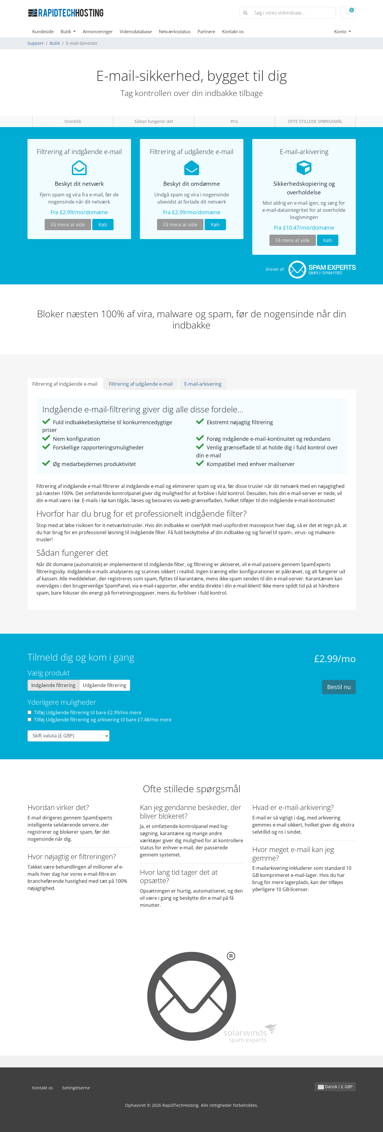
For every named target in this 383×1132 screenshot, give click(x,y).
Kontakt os (233, 31)
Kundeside (43, 31)
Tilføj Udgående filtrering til (84, 712)
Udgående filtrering (104, 685)
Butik (66, 31)
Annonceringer (98, 31)
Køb (102, 224)
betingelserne (76, 1088)
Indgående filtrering (53, 685)
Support (35, 43)
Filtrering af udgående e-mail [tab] (141, 384)
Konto (341, 31)
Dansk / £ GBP (335, 1086)
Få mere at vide (68, 224)
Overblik (72, 121)
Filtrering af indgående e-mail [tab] (64, 384)
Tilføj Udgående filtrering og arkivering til (100, 719)
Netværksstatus (174, 31)
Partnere (206, 31)
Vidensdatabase (136, 31)
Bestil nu (339, 687)
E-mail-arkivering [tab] (203, 384)
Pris (234, 121)
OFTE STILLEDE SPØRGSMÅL (315, 121)
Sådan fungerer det (153, 121)
